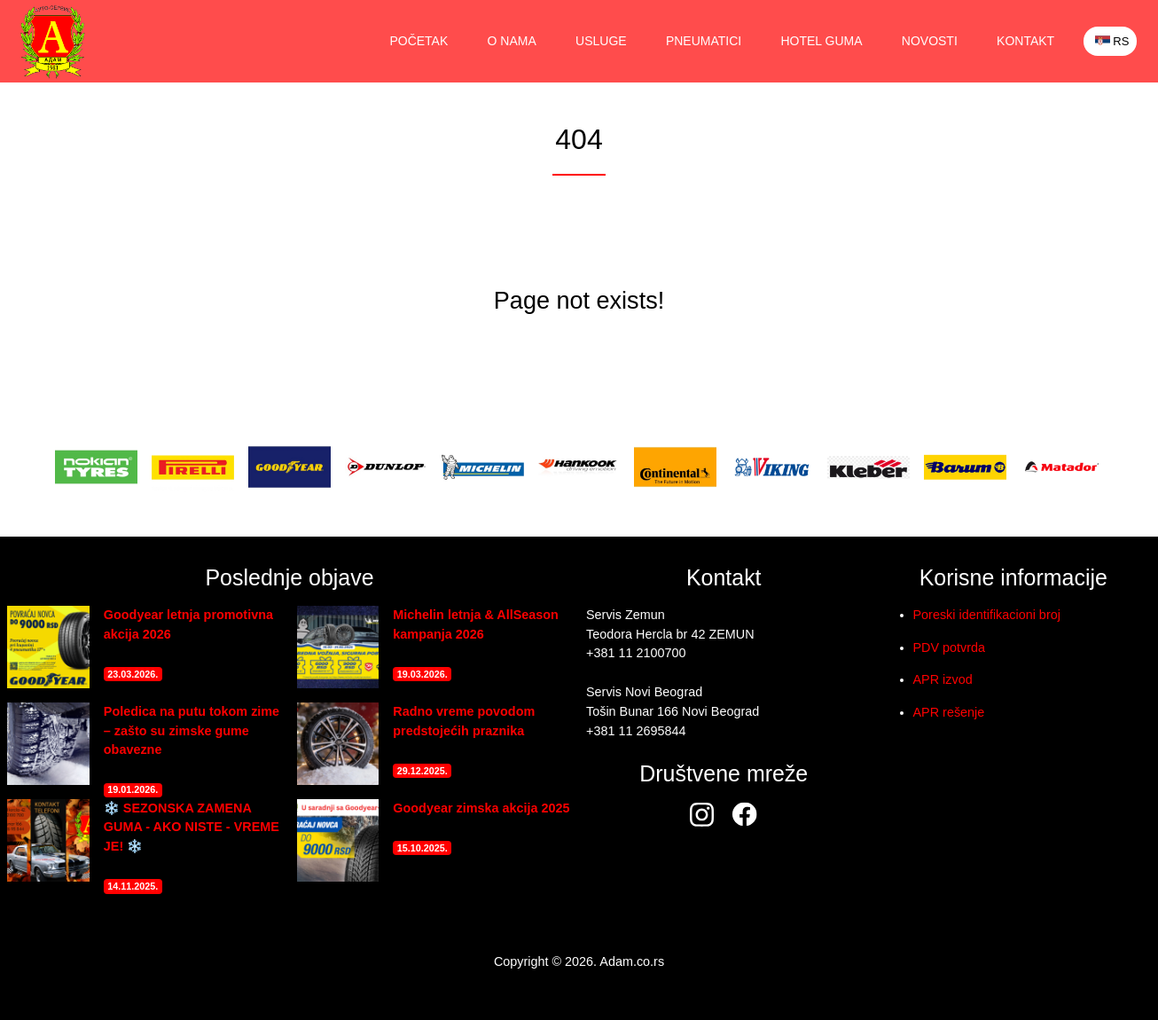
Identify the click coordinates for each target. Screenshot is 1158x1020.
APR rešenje (949, 712)
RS (1111, 41)
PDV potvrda (949, 647)
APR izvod (943, 679)
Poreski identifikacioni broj (986, 615)
